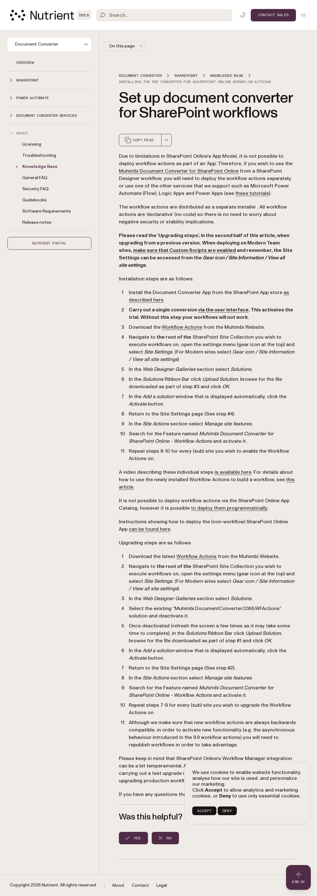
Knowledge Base (40, 166)
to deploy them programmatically (229, 508)
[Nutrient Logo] (50, 15)
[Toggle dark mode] (242, 15)
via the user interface (223, 309)
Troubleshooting (39, 155)
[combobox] (166, 140)
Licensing (31, 144)
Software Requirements (46, 211)
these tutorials (252, 193)
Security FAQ (35, 189)
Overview (25, 62)
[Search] (164, 15)
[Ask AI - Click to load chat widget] (298, 877)
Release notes (36, 222)
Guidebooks (34, 200)
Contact (140, 885)
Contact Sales (273, 15)
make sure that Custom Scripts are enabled (184, 250)
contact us (218, 794)
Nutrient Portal (49, 243)
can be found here (149, 529)
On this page (126, 46)
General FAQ (34, 178)
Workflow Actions (182, 327)
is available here (233, 472)
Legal (161, 885)
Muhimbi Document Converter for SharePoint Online (179, 171)
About (118, 885)
